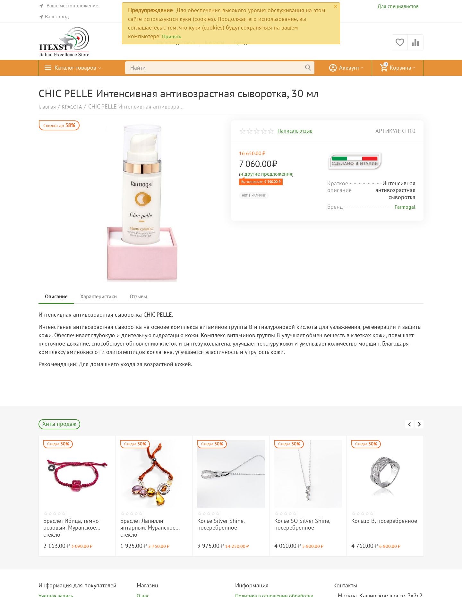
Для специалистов (398, 6)
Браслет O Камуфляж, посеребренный (70, 524)
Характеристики (98, 296)
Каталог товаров (75, 67)
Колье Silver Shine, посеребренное (297, 524)
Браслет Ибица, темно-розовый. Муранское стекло (149, 527)
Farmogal (405, 207)
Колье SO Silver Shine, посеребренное (379, 524)
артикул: (387, 131)
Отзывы (138, 296)
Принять (171, 36)
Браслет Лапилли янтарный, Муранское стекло (224, 527)
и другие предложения (266, 174)
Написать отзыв (295, 131)
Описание (56, 296)
